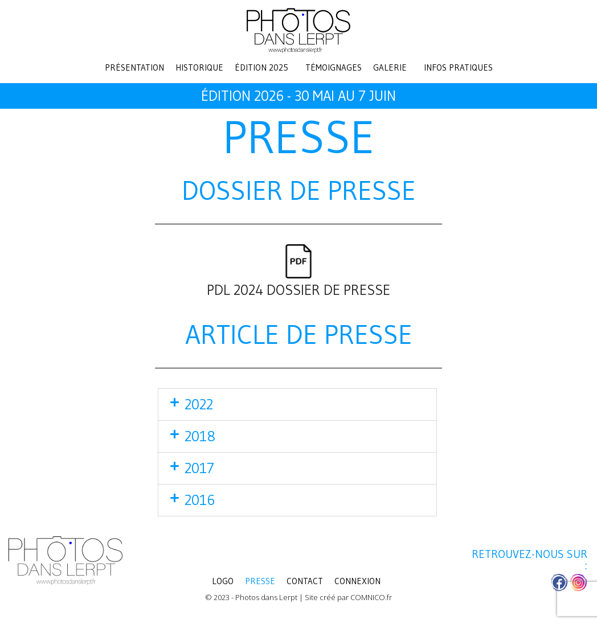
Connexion (357, 581)
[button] (264, 67)
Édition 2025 (261, 67)
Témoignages (333, 67)
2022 (199, 404)
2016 (200, 500)
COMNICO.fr (371, 597)
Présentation (134, 67)
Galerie (390, 67)
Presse (260, 581)
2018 (200, 436)
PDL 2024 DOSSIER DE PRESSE (298, 290)
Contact (305, 581)
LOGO (223, 581)
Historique (199, 67)
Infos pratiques (458, 67)
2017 (199, 468)
